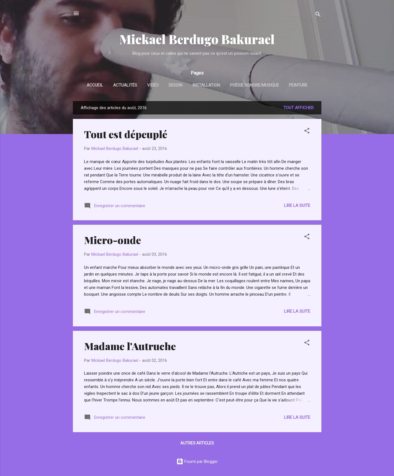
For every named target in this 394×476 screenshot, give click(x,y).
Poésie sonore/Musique (254, 85)
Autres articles (197, 443)
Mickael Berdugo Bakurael (197, 39)
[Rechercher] (318, 15)
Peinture (298, 85)
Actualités (125, 85)
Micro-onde (112, 240)
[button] (307, 131)
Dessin (175, 85)
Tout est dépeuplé (125, 134)
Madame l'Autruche (130, 346)
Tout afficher (298, 107)
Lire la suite (297, 205)
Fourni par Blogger (197, 461)
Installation (206, 85)
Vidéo (153, 85)
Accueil (95, 85)
